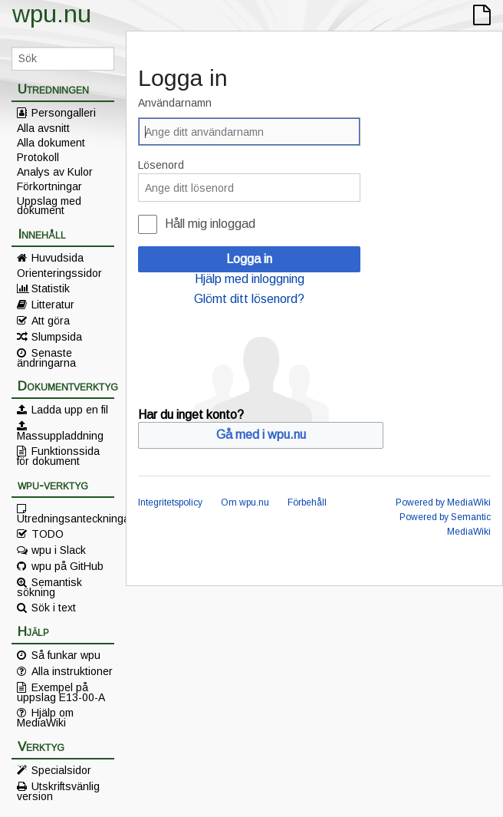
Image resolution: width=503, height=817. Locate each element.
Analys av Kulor (55, 171)
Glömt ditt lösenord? (249, 298)
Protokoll (38, 157)
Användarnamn (175, 103)
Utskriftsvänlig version (58, 791)
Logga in (249, 258)
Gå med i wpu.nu (261, 434)
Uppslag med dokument (49, 205)
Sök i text (53, 607)
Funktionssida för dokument (58, 456)
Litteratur (52, 304)
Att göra (50, 320)
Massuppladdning (60, 435)
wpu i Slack (58, 550)
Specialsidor (61, 770)
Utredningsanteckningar (65, 517)
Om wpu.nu (245, 502)
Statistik (50, 288)
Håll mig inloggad (210, 223)
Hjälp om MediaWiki (45, 717)
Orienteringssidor (59, 273)
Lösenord (161, 165)
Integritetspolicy (170, 502)
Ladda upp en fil (69, 409)
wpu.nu (51, 14)
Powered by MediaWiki (443, 502)
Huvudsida (57, 257)
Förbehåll (307, 502)
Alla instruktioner (72, 671)
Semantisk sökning (49, 587)
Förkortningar (49, 186)
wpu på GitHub (67, 566)
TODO (47, 534)
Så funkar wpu (65, 655)
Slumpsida (56, 336)
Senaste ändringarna (46, 357)
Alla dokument (51, 142)
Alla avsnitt (43, 128)
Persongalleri (63, 112)
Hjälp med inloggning (249, 278)
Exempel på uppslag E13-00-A (61, 692)
